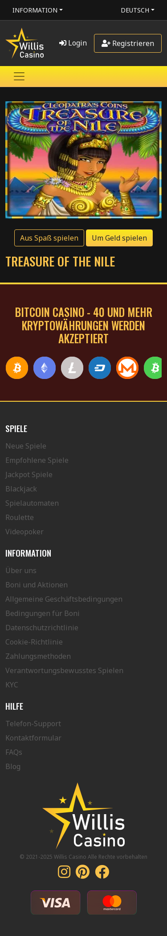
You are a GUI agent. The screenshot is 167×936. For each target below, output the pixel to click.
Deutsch (135, 10)
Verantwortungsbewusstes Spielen (64, 670)
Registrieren (128, 43)
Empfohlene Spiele (37, 460)
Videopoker (24, 532)
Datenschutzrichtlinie (41, 627)
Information (34, 10)
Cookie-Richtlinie (34, 642)
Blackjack (21, 489)
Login (73, 43)
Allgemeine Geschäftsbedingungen (63, 599)
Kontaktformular (33, 738)
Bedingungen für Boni (42, 613)
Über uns (21, 570)
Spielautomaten (32, 503)
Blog (12, 766)
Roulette (19, 517)
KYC (11, 685)
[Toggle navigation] (19, 76)
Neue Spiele (25, 446)
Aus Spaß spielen (49, 238)
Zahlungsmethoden (38, 656)
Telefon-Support (33, 723)
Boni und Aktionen (36, 585)
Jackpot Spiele (29, 474)
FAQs (13, 752)
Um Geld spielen (119, 238)
